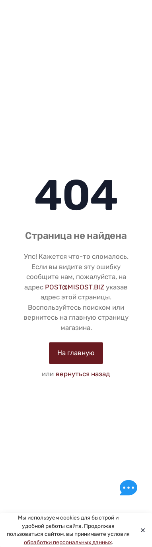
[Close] (140, 530)
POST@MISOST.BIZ (74, 287)
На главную (76, 353)
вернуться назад (83, 374)
